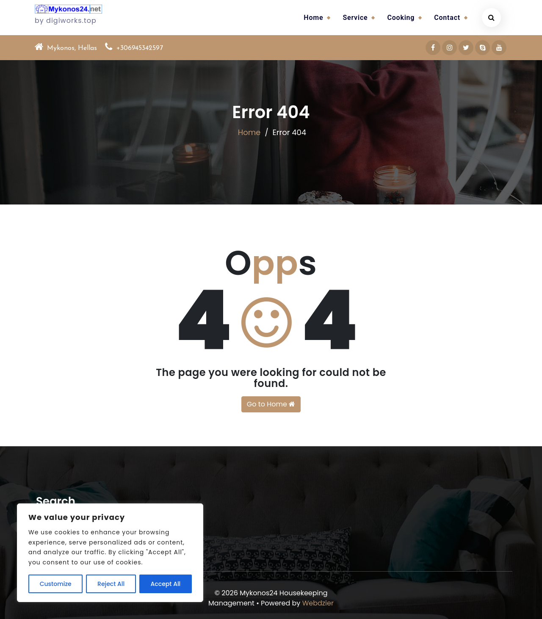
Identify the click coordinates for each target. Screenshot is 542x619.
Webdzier (318, 603)
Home (313, 18)
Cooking (401, 18)
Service (355, 18)
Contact (447, 18)
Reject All (110, 584)
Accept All (166, 584)
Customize (56, 584)
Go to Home (271, 404)
